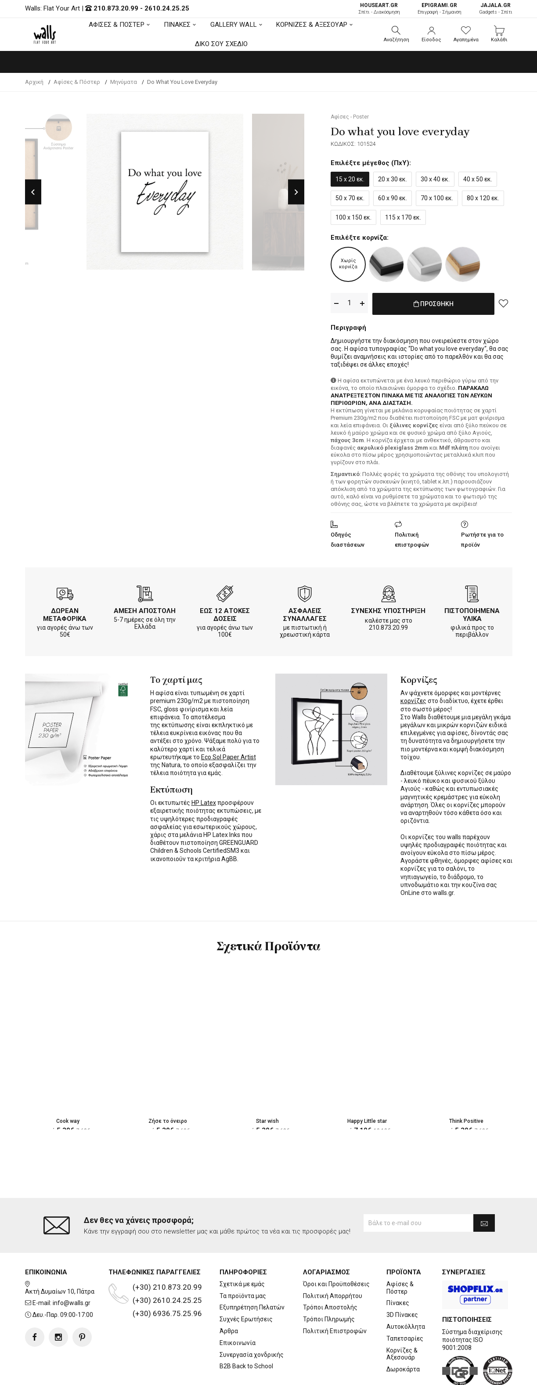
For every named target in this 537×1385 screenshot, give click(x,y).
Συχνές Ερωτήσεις (246, 1284)
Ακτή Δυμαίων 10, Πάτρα (59, 1255)
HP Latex (203, 800)
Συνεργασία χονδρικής (252, 1319)
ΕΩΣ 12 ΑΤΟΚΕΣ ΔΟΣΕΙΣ (225, 613)
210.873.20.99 (116, 8)
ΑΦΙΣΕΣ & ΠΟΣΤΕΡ (116, 25)
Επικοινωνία (238, 1307)
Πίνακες (397, 1267)
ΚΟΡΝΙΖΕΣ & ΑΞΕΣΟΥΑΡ (311, 25)
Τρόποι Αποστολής (330, 1272)
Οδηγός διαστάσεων (347, 538)
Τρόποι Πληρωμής (329, 1284)
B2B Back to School (246, 1331)
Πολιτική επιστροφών (412, 538)
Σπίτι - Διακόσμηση (379, 8)
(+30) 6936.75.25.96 (167, 1278)
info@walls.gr (71, 1267)
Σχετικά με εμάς (242, 1248)
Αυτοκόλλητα (405, 1291)
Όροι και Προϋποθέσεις (336, 1248)
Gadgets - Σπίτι (495, 8)
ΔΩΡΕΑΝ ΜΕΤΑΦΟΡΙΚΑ (64, 613)
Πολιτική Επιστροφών (335, 1295)
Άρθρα (229, 1295)
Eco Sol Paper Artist (228, 755)
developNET (341, 1373)
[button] (396, 34)
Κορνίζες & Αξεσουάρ (402, 1318)
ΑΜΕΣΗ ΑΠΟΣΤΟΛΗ (145, 609)
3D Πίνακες (402, 1279)
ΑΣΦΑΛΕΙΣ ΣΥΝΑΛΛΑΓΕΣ (305, 613)
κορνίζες (413, 699)
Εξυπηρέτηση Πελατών (252, 1272)
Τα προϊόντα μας (243, 1260)
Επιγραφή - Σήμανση (439, 8)
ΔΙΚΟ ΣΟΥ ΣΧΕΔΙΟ (221, 44)
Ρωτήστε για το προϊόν (482, 538)
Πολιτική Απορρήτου (332, 1260)
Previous (33, 192)
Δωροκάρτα (403, 1334)
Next (296, 192)
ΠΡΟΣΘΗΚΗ (433, 303)
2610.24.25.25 (166, 8)
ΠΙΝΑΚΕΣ (177, 25)
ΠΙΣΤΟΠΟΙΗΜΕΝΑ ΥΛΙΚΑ (472, 613)
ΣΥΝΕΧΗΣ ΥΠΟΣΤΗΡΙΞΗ (388, 609)
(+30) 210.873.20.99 (167, 1252)
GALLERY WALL (233, 25)
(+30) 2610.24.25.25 (167, 1265)
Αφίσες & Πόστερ (400, 1252)
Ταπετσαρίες (404, 1303)
